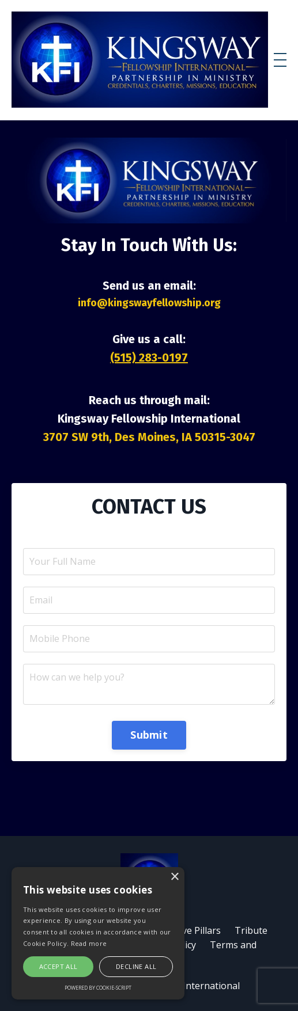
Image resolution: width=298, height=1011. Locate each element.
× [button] (174, 877)
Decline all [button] (136, 966)
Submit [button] (149, 735)
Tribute (251, 930)
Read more (89, 943)
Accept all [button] (58, 966)
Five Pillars (198, 930)
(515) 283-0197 (149, 357)
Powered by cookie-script (98, 987)
